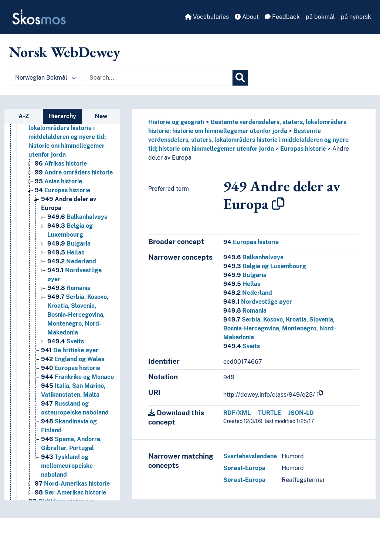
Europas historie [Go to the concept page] (62, 190)
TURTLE (269, 412)
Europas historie (303, 148)
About (247, 16)
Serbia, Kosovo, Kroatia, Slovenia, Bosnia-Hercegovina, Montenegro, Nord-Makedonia (279, 328)
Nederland (247, 292)
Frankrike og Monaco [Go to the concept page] (77, 376)
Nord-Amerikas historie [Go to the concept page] (72, 483)
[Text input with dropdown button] (159, 78)
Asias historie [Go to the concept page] (58, 181)
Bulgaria (245, 275)
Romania (245, 310)
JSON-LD (301, 412)
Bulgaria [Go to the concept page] (69, 243)
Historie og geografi (176, 122)
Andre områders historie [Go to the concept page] (74, 172)
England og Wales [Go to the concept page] (72, 359)
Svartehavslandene (250, 456)
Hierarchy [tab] (62, 116)
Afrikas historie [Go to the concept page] (61, 163)
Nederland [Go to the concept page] (71, 261)
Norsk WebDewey (64, 51)
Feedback (282, 16)
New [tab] (101, 116)
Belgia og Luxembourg (264, 266)
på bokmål (320, 16)
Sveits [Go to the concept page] (65, 341)
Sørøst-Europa (244, 468)
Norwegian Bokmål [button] (45, 77)
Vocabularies (207, 16)
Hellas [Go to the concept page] (65, 252)
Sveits (241, 346)
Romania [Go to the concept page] (69, 288)
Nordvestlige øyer (257, 301)
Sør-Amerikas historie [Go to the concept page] (70, 492)
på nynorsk (356, 16)
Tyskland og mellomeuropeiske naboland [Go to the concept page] (67, 465)
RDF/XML (237, 412)
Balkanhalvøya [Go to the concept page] (77, 216)
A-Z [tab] (23, 116)
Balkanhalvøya (253, 257)
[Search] (240, 78)
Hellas (241, 283)
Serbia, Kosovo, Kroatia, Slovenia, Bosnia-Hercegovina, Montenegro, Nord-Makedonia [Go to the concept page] (77, 314)
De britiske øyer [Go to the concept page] (69, 350)
